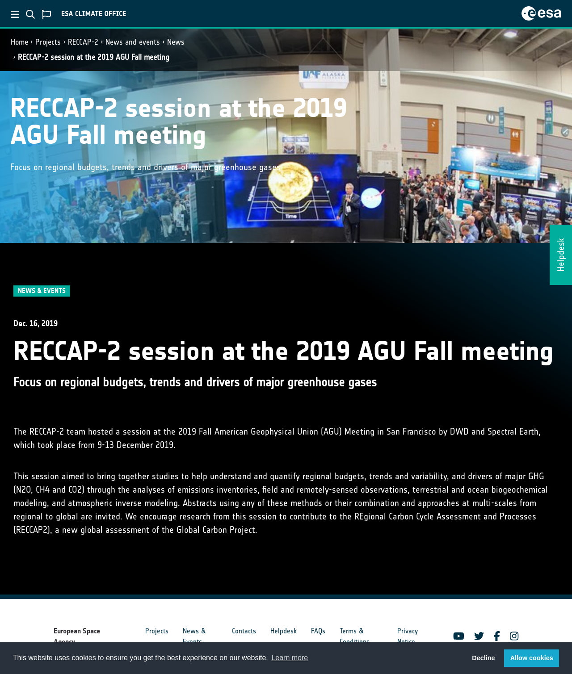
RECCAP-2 (83, 42)
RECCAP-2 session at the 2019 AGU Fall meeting (93, 57)
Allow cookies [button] (531, 657)
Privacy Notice (407, 636)
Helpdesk (283, 631)
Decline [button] (483, 657)
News (176, 42)
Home (19, 42)
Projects (48, 42)
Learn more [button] (289, 657)
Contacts (244, 631)
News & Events (194, 636)
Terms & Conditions (355, 636)
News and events (132, 42)
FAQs (318, 631)
